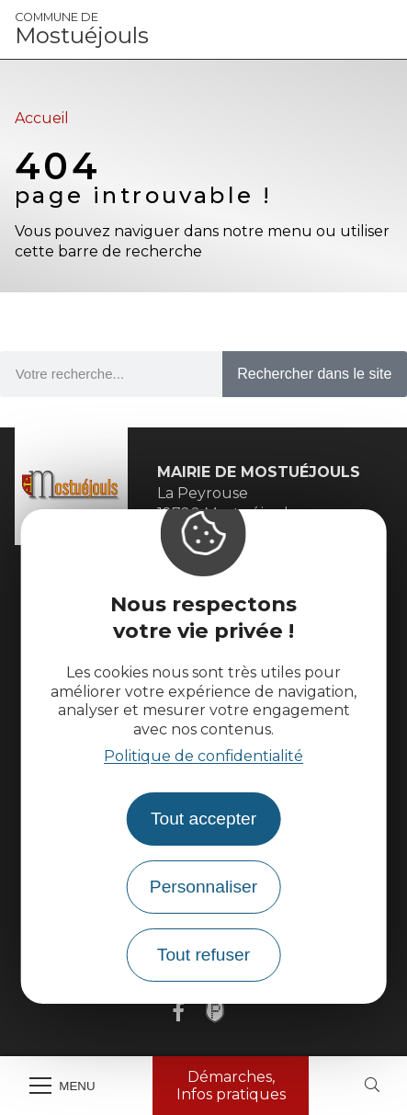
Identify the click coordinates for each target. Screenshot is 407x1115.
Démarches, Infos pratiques (231, 1085)
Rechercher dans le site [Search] (314, 373)
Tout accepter (203, 818)
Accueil (42, 118)
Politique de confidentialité (203, 756)
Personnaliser (203, 886)
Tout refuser (203, 954)
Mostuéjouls (82, 29)
